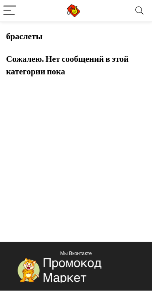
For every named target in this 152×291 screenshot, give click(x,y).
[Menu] (9, 10)
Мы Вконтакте (76, 253)
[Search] (139, 10)
